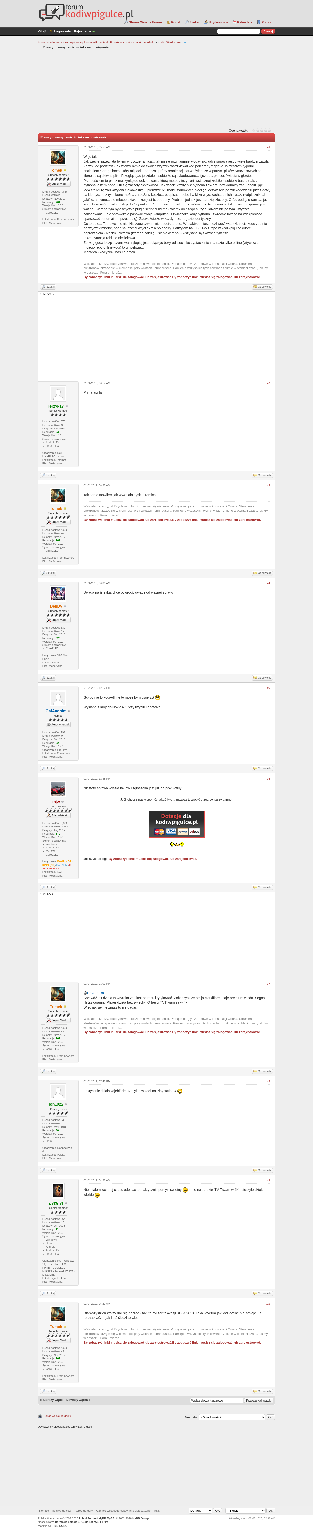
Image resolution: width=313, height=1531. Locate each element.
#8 (268, 1081)
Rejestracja (82, 31)
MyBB (110, 1518)
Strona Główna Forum (145, 22)
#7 (268, 983)
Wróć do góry (84, 1510)
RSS (157, 1510)
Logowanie (62, 31)
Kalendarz (244, 22)
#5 (268, 687)
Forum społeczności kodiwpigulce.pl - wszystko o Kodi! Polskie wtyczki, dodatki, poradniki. (96, 42)
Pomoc (267, 22)
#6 (268, 778)
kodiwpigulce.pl (62, 1510)
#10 (268, 1303)
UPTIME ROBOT (58, 1525)
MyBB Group (140, 1518)
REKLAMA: (156, 335)
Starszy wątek (53, 1400)
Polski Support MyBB (92, 1518)
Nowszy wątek (77, 1400)
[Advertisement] (156, 88)
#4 (268, 583)
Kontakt (44, 1510)
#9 (268, 1180)
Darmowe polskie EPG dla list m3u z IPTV (81, 1522)
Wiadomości (174, 42)
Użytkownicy (218, 22)
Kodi (161, 42)
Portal (175, 22)
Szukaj (195, 22)
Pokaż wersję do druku (57, 1415)
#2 (268, 383)
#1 (268, 147)
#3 (268, 485)
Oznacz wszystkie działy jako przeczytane (123, 1510)
